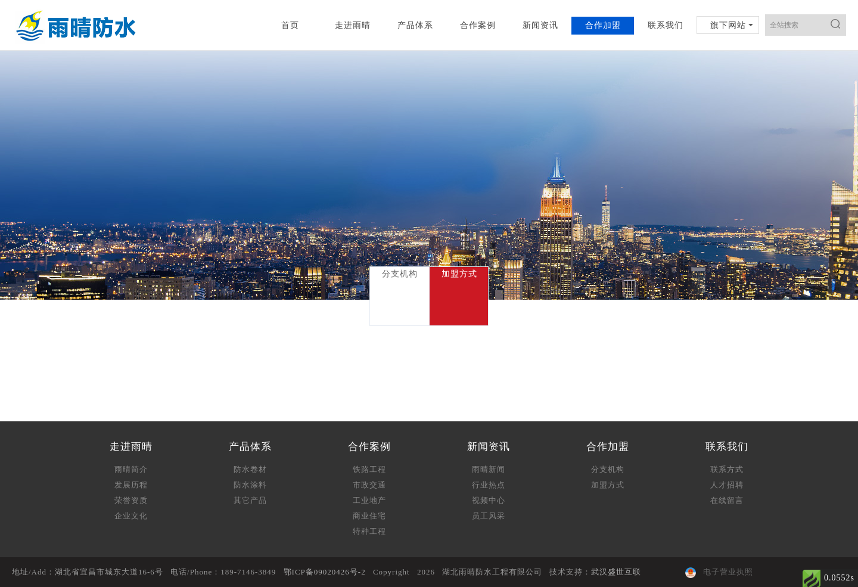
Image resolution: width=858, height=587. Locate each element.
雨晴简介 (131, 469)
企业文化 (131, 515)
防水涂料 (250, 484)
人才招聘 (727, 484)
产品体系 (415, 25)
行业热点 (488, 484)
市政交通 (369, 484)
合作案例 (478, 25)
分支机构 (607, 469)
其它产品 (250, 500)
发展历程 (131, 484)
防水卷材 (250, 469)
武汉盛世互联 (616, 571)
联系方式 (727, 469)
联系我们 (665, 25)
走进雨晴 (353, 25)
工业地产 (369, 500)
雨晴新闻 (488, 469)
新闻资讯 (540, 25)
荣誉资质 (131, 500)
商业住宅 (369, 515)
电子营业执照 (719, 571)
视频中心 (488, 500)
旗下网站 (728, 25)
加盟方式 (607, 484)
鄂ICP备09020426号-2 (325, 571)
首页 (290, 25)
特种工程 (369, 531)
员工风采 (488, 515)
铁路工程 (369, 469)
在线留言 (727, 500)
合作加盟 (603, 25)
